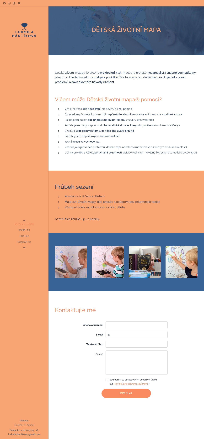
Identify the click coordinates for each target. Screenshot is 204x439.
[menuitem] (24, 224)
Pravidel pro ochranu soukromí (131, 383)
